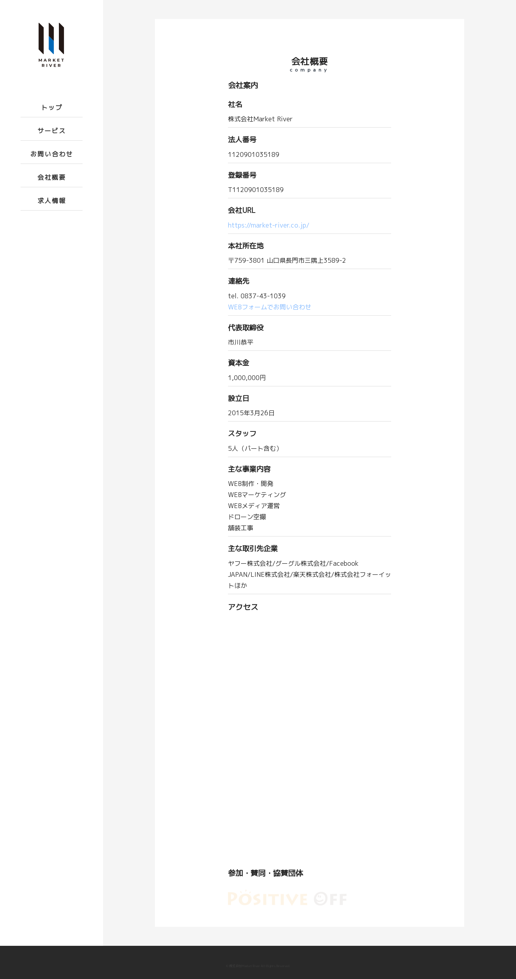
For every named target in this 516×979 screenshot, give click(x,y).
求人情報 (52, 200)
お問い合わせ (51, 154)
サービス (52, 130)
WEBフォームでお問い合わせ (269, 307)
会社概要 (52, 177)
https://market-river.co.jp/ (268, 225)
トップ (51, 107)
